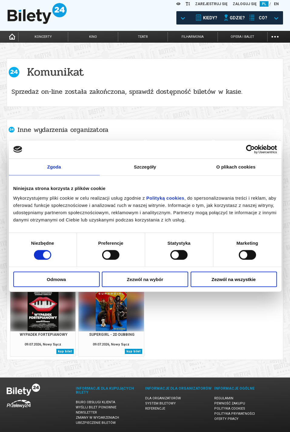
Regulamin (223, 398)
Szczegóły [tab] (145, 166)
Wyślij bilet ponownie (96, 407)
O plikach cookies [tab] (235, 166)
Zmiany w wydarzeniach (97, 418)
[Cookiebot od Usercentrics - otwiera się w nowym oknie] (250, 149)
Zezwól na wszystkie (234, 279)
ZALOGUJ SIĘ (245, 4)
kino (93, 37)
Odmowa (56, 279)
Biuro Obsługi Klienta (95, 402)
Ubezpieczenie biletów (96, 423)
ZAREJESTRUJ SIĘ (211, 4)
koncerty (43, 37)
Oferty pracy (226, 419)
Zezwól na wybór (145, 279)
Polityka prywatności (234, 414)
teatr (143, 37)
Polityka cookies (229, 409)
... (275, 36)
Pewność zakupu (229, 403)
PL (264, 4)
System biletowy (160, 403)
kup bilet (65, 351)
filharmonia (193, 37)
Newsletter (86, 412)
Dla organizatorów (163, 398)
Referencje (155, 409)
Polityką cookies (165, 197)
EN (276, 4)
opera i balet (242, 37)
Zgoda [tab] (54, 166)
